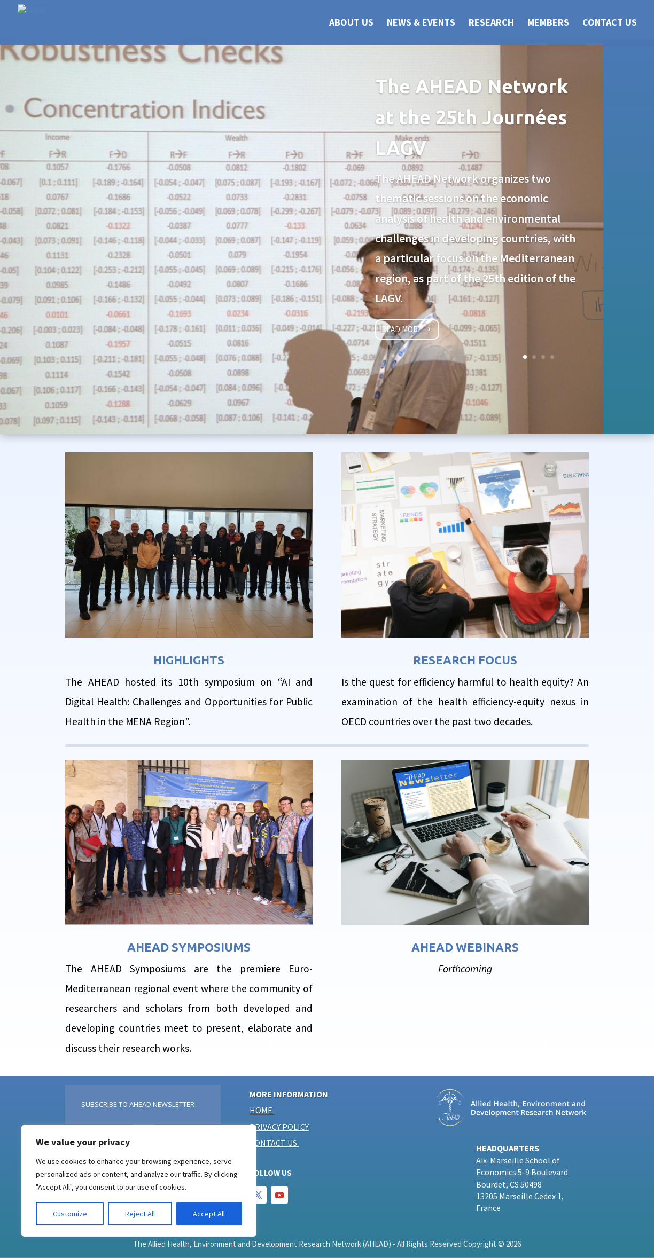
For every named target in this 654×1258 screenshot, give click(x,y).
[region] (138, 1181)
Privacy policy (279, 1126)
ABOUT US (351, 23)
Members (548, 23)
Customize (70, 1213)
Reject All (140, 1213)
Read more (402, 329)
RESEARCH (491, 23)
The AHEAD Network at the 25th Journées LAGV (471, 117)
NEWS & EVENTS (421, 23)
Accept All (209, 1213)
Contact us (273, 1142)
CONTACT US (609, 23)
